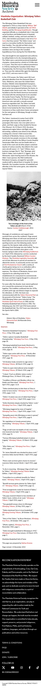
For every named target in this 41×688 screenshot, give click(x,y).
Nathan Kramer (27, 543)
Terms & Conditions (12, 642)
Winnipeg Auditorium (30, 252)
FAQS (4, 647)
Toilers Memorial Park (28, 295)
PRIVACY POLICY (32, 683)
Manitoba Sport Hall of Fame (12, 302)
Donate (6, 652)
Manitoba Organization (12, 16)
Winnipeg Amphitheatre (22, 30)
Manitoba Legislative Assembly (23, 258)
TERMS (4, 685)
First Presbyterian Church (13, 265)
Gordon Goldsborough (21, 228)
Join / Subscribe (10, 657)
